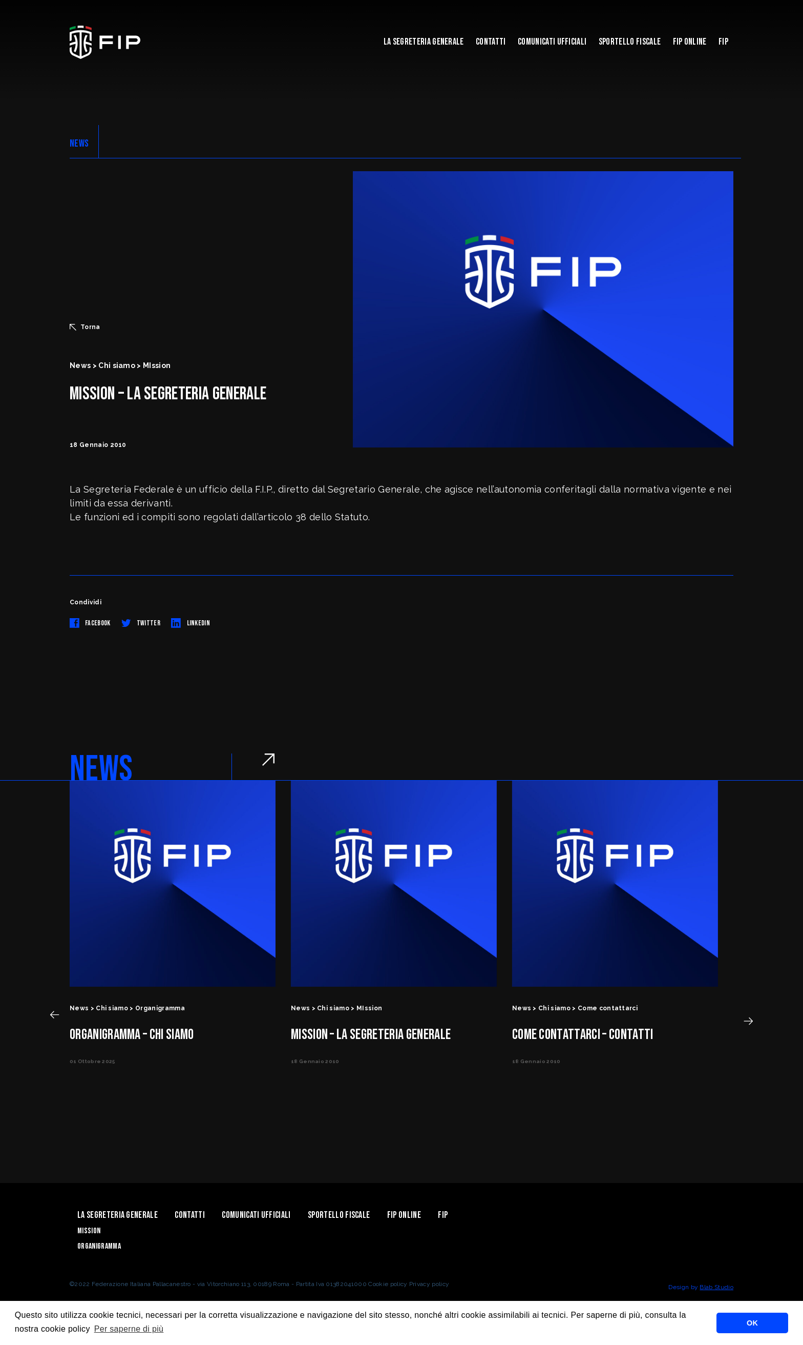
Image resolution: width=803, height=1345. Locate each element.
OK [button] (752, 1323)
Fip (723, 41)
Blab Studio (716, 1287)
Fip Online (690, 41)
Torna (85, 327)
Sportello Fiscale (630, 41)
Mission (88, 1231)
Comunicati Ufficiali (552, 41)
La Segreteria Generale (424, 41)
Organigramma (99, 1246)
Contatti (491, 41)
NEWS (79, 143)
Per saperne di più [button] (129, 1328)
